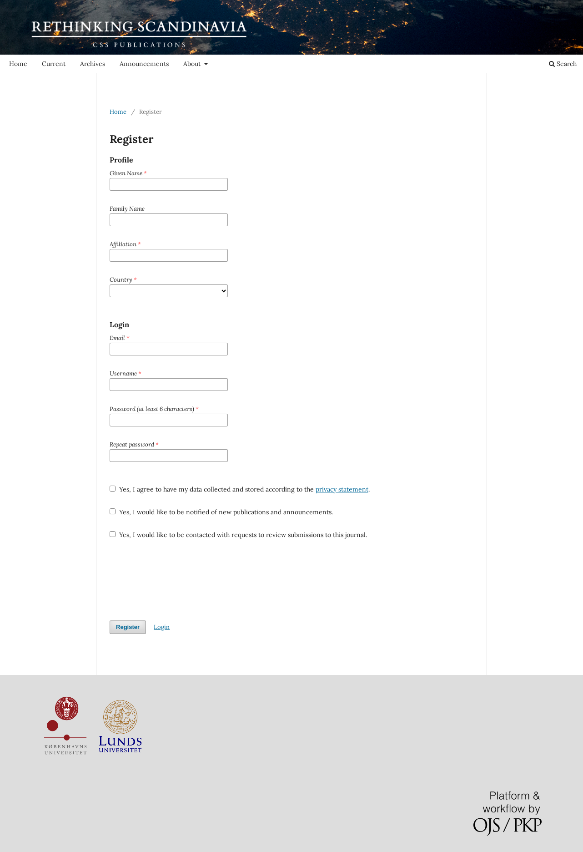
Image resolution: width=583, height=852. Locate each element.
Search (563, 64)
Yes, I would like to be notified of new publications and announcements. (221, 512)
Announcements (144, 64)
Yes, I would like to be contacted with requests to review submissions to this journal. (238, 535)
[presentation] (179, 580)
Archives (92, 64)
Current (53, 64)
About (192, 64)
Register (508, 6)
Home (18, 64)
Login (538, 6)
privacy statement (342, 489)
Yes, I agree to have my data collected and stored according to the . (240, 489)
